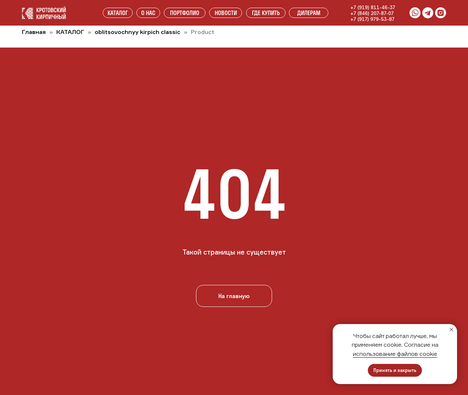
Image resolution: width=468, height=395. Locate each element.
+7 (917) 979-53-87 (372, 19)
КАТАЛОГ (71, 31)
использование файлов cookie (395, 353)
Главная (34, 31)
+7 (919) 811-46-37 (372, 7)
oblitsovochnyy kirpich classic (137, 31)
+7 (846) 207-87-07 (372, 13)
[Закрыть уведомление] (451, 329)
